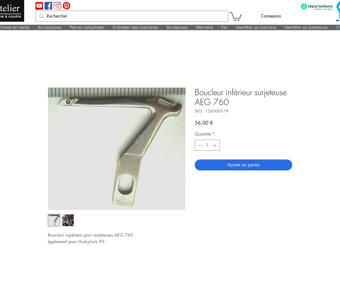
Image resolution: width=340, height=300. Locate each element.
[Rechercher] (131, 16)
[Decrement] (199, 145)
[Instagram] (57, 6)
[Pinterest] (66, 6)
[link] (236, 16)
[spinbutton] (207, 145)
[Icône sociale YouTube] (39, 6)
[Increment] (215, 145)
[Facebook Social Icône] (48, 6)
